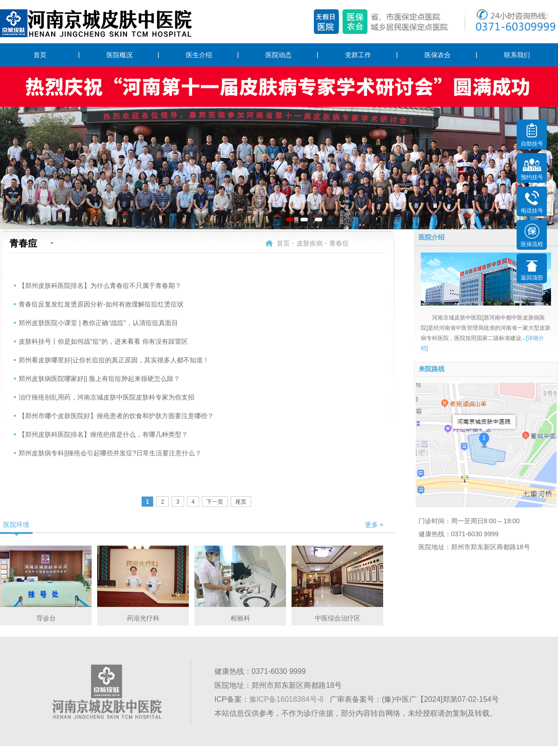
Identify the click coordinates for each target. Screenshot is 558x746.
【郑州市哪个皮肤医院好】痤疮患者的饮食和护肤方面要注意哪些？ (116, 416)
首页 (39, 55)
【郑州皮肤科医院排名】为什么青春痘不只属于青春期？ (100, 285)
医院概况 (119, 55)
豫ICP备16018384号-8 (286, 699)
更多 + (374, 524)
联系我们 (517, 55)
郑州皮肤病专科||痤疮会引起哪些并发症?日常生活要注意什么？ (110, 453)
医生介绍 (199, 55)
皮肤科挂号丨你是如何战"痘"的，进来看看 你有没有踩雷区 (103, 341)
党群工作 (358, 55)
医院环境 (16, 524)
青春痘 (339, 243)
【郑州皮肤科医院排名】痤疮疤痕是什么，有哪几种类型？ (103, 434)
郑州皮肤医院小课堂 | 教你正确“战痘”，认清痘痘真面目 (98, 322)
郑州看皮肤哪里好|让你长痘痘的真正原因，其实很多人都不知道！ (114, 360)
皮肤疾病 (310, 243)
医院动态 (279, 55)
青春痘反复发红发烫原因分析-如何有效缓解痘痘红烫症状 (101, 304)
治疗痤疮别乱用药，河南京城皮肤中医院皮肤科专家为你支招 (106, 397)
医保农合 (438, 55)
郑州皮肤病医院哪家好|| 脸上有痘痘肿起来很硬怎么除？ (99, 378)
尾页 (240, 502)
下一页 (214, 502)
